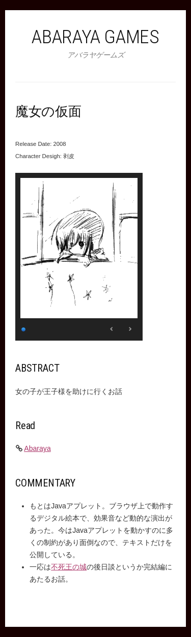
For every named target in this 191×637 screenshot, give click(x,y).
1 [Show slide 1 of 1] (23, 328)
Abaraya (37, 448)
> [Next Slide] (130, 329)
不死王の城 (69, 567)
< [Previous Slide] (112, 329)
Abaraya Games (95, 36)
